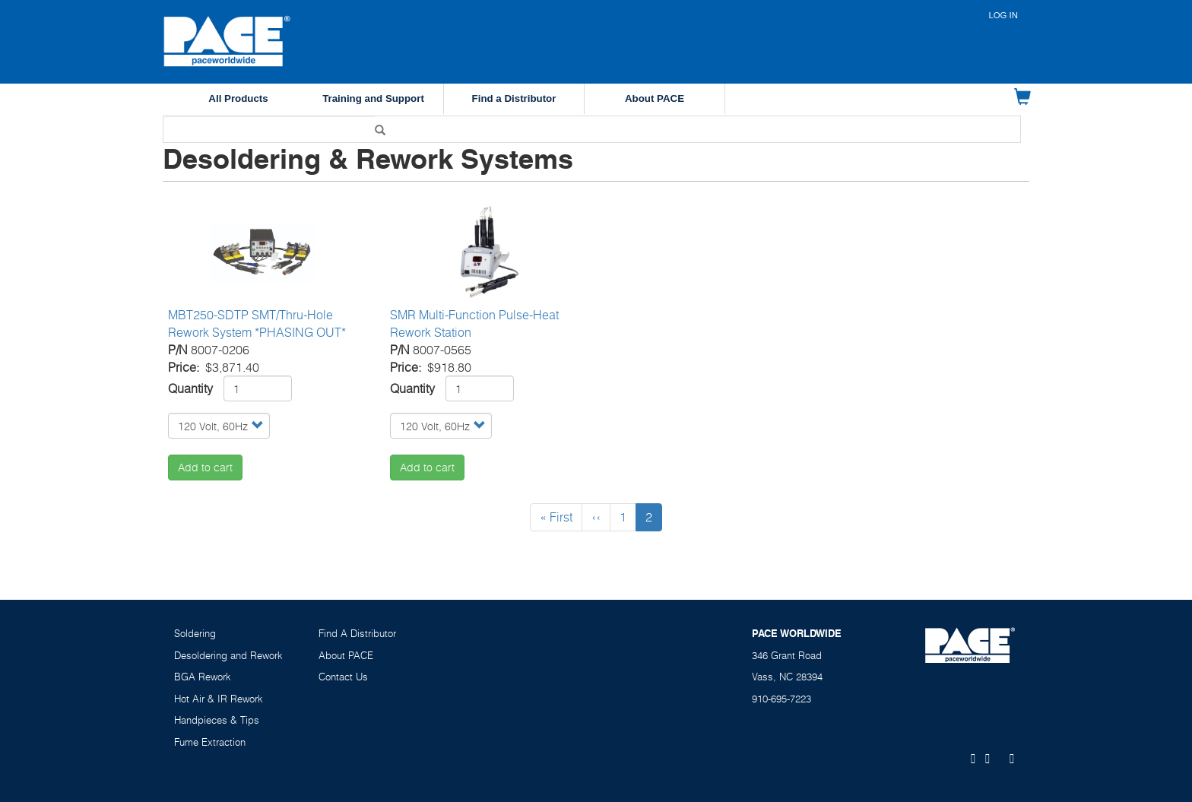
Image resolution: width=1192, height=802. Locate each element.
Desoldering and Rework (228, 655)
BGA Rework (202, 676)
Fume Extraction (210, 742)
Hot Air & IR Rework (218, 699)
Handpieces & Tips (216, 720)
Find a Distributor (514, 98)
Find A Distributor (357, 633)
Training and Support (373, 98)
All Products (238, 98)
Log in (1003, 15)
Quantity (190, 388)
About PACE (654, 98)
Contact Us (343, 676)
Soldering (195, 633)
